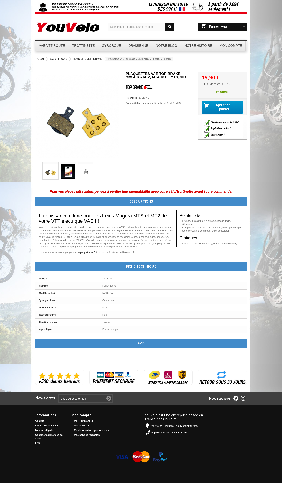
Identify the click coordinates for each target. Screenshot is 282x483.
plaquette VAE (87, 252)
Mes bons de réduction (87, 435)
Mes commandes (83, 420)
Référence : (132, 97)
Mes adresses (81, 425)
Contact (39, 420)
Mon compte (81, 415)
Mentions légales (44, 430)
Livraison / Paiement (46, 425)
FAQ (37, 443)
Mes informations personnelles (91, 430)
